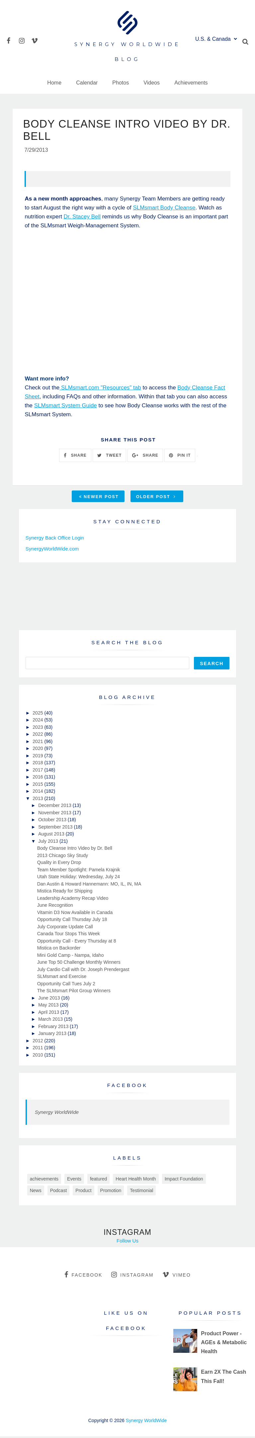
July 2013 (48, 842)
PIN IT (180, 456)
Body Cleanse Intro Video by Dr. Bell (74, 849)
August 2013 (52, 835)
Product (83, 1191)
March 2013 (51, 1020)
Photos (120, 83)
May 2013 (49, 1006)
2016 (38, 778)
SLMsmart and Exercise (62, 978)
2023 (38, 728)
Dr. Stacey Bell (82, 218)
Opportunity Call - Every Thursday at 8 (76, 942)
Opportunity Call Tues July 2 (66, 985)
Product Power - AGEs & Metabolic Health (224, 1343)
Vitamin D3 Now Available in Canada (75, 913)
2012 (38, 1042)
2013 (38, 799)
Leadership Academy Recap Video (73, 899)
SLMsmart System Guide (65, 407)
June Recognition (55, 906)
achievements (44, 1180)
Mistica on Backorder (59, 949)
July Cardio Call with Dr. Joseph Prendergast (83, 970)
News (36, 1191)
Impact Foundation (184, 1180)
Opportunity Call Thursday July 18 (72, 921)
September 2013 (56, 828)
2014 (38, 792)
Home (54, 83)
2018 (38, 764)
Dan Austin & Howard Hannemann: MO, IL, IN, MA (89, 885)
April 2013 (49, 1013)
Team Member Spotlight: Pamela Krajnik (78, 871)
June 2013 (49, 999)
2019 (38, 757)
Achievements (191, 83)
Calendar (87, 83)
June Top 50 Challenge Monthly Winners (79, 963)
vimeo (176, 1276)
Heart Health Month (136, 1180)
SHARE (75, 456)
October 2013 (53, 821)
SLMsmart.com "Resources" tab (100, 389)
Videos (151, 83)
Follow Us (127, 1242)
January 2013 (53, 1035)
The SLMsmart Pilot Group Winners (74, 992)
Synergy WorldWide (57, 1114)
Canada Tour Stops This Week (68, 935)
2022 (38, 735)
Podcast (58, 1191)
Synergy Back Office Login (55, 539)
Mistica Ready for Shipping (65, 892)
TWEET (109, 456)
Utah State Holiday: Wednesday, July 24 (78, 878)
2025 (38, 714)
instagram (132, 1276)
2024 (38, 721)
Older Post (156, 498)
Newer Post (99, 498)
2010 (38, 1056)
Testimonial (141, 1191)
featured (98, 1180)
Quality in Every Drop (59, 864)
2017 (38, 771)
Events (74, 1180)
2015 (38, 785)
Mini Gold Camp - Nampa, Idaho (70, 956)
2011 (38, 1049)
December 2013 (55, 807)
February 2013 (54, 1027)
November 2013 (55, 814)
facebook (83, 1276)
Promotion (111, 1191)
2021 (38, 742)
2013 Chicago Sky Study (62, 856)
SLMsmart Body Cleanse (164, 209)
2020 (38, 750)
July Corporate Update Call (65, 928)
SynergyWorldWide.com (52, 550)
